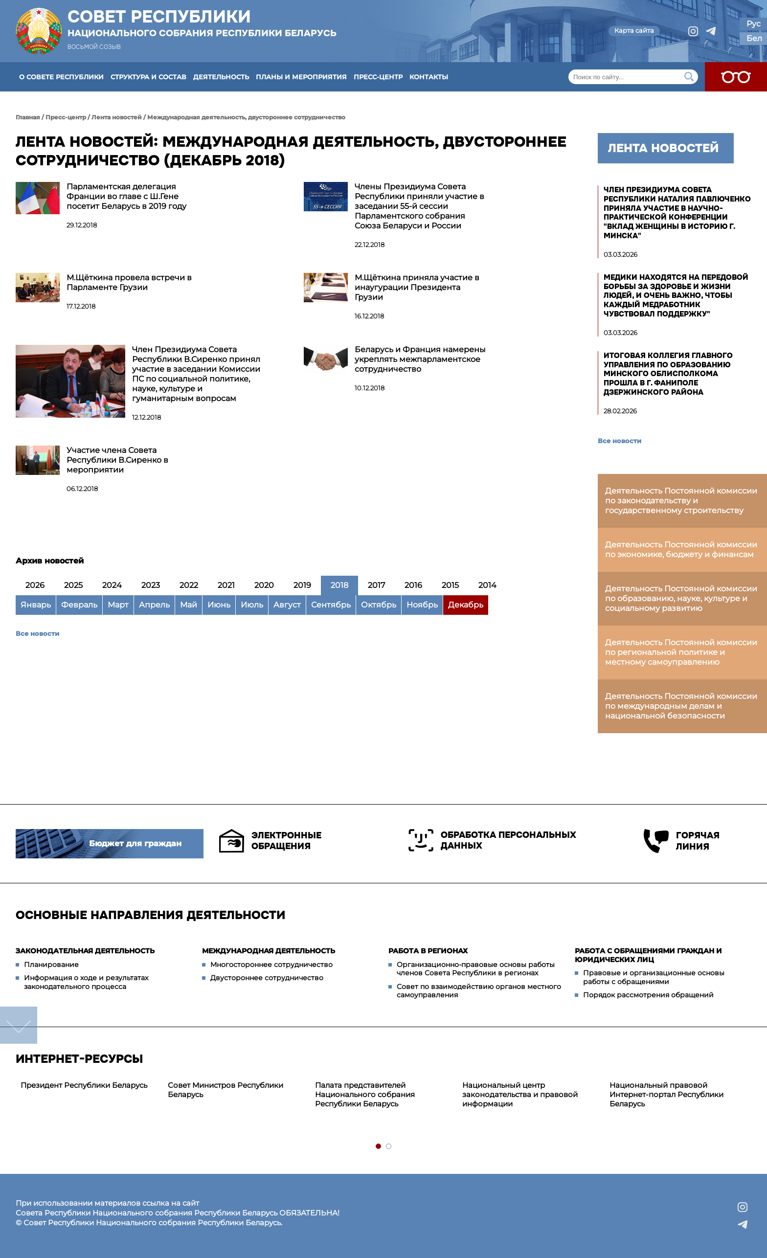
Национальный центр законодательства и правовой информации (520, 1094)
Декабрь (465, 604)
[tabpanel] (89, 1085)
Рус (753, 23)
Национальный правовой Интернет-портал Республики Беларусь (666, 1094)
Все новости (37, 633)
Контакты (428, 77)
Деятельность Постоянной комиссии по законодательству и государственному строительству (681, 500)
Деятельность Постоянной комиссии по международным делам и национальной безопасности (681, 706)
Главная (28, 117)
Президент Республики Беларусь (84, 1085)
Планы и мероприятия (301, 77)
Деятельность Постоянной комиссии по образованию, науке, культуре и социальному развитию (681, 598)
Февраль (79, 604)
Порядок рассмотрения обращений (648, 994)
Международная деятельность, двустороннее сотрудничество (246, 117)
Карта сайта (634, 30)
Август (287, 604)
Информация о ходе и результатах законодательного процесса (86, 982)
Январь (36, 604)
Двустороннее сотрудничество (266, 977)
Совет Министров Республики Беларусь (225, 1089)
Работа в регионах (428, 950)
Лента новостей (116, 117)
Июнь (218, 604)
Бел (754, 38)
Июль (252, 604)
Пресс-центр (378, 77)
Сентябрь (331, 604)
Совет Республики (202, 23)
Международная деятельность (268, 950)
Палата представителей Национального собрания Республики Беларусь (365, 1094)
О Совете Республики (61, 77)
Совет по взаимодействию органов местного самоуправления (479, 991)
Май (188, 604)
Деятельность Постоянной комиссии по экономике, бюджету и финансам (681, 549)
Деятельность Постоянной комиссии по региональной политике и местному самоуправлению (681, 652)
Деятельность (221, 77)
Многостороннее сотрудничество (271, 964)
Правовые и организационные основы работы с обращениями (653, 977)
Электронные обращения (270, 841)
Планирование (51, 964)
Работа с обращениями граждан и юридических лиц (648, 955)
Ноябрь (422, 604)
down (18, 1025)
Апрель (154, 604)
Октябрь (378, 604)
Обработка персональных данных (492, 840)
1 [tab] (379, 1146)
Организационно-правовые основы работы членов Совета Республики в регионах (476, 969)
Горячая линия (682, 841)
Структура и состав (148, 77)
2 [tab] (389, 1146)
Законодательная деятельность (85, 950)
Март (118, 604)
